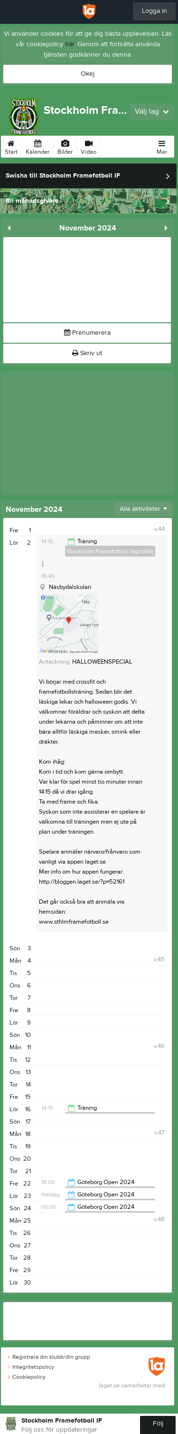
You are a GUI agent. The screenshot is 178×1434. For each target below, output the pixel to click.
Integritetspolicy (31, 1367)
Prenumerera (87, 333)
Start (11, 146)
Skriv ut (87, 353)
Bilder (65, 146)
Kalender (37, 146)
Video (88, 146)
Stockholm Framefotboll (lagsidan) (110, 551)
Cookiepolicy (27, 1377)
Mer (162, 146)
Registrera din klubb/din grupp (49, 1357)
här (69, 44)
